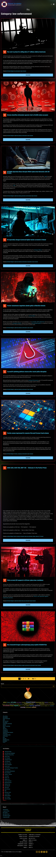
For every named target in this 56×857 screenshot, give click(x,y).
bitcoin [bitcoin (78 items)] (43, 702)
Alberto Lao (7, 779)
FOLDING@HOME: (20, 844)
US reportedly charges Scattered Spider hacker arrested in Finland (26, 240)
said (46, 176)
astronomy (5, 733)
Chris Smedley (8, 798)
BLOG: (30, 838)
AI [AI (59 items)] (6, 702)
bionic (4, 742)
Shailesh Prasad (8, 759)
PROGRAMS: (30, 844)
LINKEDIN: (20, 836)
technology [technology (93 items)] (22, 707)
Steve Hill (7, 787)
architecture (5, 731)
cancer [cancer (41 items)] (52, 702)
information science (23, 536)
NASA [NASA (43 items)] (19, 705)
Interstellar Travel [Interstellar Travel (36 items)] (47, 704)
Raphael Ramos (8, 782)
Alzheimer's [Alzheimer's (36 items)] (9, 702)
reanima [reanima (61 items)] (27, 705)
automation (5, 736)
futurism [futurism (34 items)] (21, 704)
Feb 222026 (5, 468)
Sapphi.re (20, 852)
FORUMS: (25, 847)
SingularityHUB (6, 817)
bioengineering (6, 739)
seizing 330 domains (33, 380)
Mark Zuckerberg (6, 726)
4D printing (5, 717)
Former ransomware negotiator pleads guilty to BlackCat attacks (26, 306)
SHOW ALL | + (5, 800)
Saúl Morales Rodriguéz (10, 71)
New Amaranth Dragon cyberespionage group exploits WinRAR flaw (27, 645)
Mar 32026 (5, 433)
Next (33, 679)
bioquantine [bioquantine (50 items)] (24, 702)
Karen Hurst (7, 766)
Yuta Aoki (7, 776)
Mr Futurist (5, 812)
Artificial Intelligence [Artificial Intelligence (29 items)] (19, 702)
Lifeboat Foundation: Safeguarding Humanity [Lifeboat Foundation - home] (25, 4)
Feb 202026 (5, 580)
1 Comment (41, 536)
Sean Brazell (7, 785)
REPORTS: (30, 842)
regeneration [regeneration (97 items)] (37, 705)
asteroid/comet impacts (8, 732)
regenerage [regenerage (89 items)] (31, 705)
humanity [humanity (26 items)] (35, 704)
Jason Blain (7, 794)
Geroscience (5, 809)
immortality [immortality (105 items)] (41, 704)
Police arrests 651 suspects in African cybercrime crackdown (25, 580)
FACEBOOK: (20, 835)
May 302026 (5, 52)
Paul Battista (7, 761)
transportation (29, 262)
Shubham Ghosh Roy (9, 754)
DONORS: (24, 840)
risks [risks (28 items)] (43, 705)
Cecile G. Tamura (8, 774)
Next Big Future (6, 814)
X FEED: (21, 838)
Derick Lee (7, 777)
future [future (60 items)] (18, 704)
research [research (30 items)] (42, 705)
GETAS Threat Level (28, 830)
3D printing (5, 716)
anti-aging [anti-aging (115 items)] (13, 702)
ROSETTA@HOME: (20, 846)
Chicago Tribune (38, 249)
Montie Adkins (8, 795)
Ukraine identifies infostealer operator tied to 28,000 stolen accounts (27, 115)
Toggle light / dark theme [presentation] (54, 4)
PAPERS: (30, 846)
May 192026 (5, 172)
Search (53, 686)
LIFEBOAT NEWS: (31, 835)
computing (19, 454)
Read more (28, 75)
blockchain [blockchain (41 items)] (46, 702)
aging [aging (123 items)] (4, 702)
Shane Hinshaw (8, 780)
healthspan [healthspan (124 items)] (31, 704)
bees (4, 737)
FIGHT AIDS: (21, 842)
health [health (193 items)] (26, 704)
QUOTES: (30, 847)
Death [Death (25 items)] (8, 704)
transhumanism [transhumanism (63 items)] (28, 707)
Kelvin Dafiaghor (8, 764)
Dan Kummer (7, 769)
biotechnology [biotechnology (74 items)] (38, 702)
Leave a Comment (23, 71)
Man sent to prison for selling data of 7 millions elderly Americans (26, 52)
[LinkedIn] (42, 852)
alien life (4, 728)
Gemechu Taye (8, 763)
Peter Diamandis (6, 718)
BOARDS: (30, 840)
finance (22, 601)
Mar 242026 (5, 372)
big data (4, 738)
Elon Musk (5, 722)
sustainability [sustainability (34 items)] (52, 705)
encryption (23, 665)
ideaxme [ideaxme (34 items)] (37, 704)
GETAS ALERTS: (31, 836)
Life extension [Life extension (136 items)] (6, 705)
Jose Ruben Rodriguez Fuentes (11, 536)
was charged (32, 315)
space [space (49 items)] (49, 705)
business (16, 454)
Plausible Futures (6, 815)
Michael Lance (8, 792)
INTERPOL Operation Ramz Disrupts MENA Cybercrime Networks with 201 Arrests (28, 172)
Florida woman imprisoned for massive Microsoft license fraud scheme (28, 433)
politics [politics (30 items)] (25, 705)
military (34, 536)
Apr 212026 (5, 306)
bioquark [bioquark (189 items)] (28, 702)
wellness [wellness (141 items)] (34, 707)
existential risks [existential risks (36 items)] (11, 704)
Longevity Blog (6, 811)
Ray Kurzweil (5, 721)
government (23, 196)
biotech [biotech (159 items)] (33, 702)
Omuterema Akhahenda (10, 771)
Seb (5, 790)
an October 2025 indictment (38, 321)
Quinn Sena (7, 756)
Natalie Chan (7, 784)
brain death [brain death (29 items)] (49, 702)
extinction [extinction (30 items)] (15, 704)
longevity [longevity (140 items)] (16, 705)
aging (4, 727)
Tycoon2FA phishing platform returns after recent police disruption (26, 372)
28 (28, 679)
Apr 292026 (5, 240)
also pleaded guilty (36, 323)
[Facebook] (37, 852)
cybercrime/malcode (18, 135)
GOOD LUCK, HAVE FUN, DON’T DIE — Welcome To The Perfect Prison (27, 468)
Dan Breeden (7, 758)
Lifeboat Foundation (9, 852)
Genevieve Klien (8, 751)
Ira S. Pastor (7, 797)
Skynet (4, 724)
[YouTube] (44, 852)
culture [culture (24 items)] (7, 704)
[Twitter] (39, 852)
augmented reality (7, 734)
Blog (28, 9)
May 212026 (5, 115)
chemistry (18, 536)
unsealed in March (17, 323)
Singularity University (7, 723)
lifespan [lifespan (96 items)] (12, 705)
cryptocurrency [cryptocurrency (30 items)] (4, 704)
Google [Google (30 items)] (23, 704)
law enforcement (17, 71)
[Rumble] (46, 852)
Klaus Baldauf (8, 772)
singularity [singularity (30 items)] (46, 705)
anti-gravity (5, 729)
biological (5, 741)
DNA (4, 720)
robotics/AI (37, 536)
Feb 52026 (4, 645)
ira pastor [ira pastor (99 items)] (52, 704)
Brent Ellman (7, 789)
